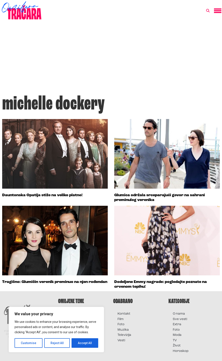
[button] (208, 11)
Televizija (124, 335)
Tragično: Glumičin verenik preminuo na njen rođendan (54, 282)
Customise (28, 343)
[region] (56, 329)
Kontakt (124, 313)
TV (175, 340)
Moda (177, 335)
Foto (121, 324)
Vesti (121, 340)
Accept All (85, 343)
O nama (179, 313)
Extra (177, 324)
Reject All (57, 343)
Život (177, 345)
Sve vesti (180, 319)
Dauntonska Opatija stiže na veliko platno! (42, 195)
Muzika (123, 330)
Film (121, 319)
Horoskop (181, 351)
